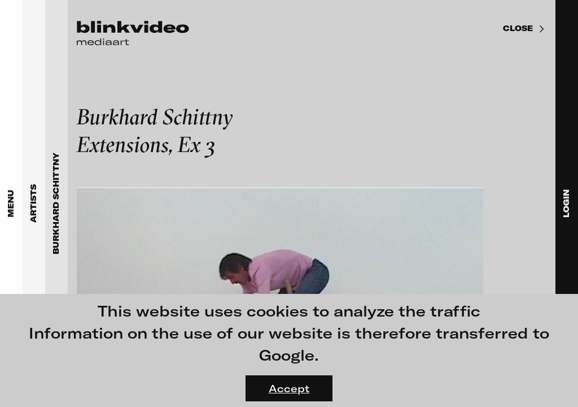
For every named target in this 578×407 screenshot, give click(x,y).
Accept (289, 388)
